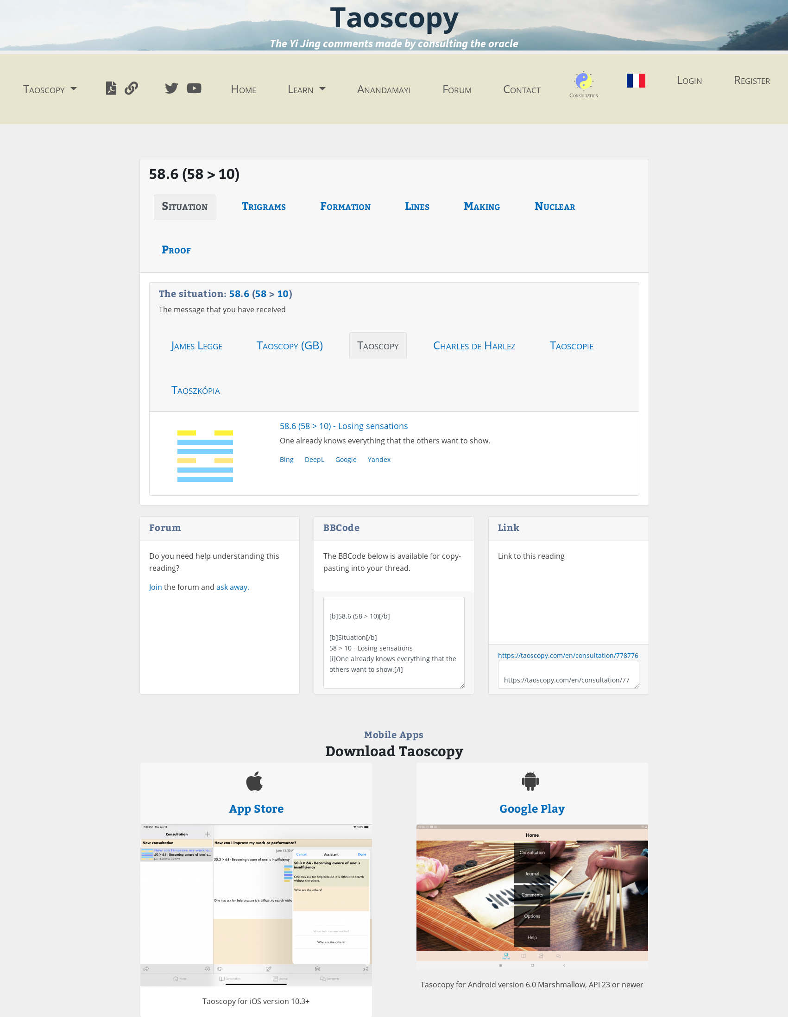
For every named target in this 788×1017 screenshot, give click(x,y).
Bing (287, 459)
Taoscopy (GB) (290, 345)
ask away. (232, 587)
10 (283, 293)
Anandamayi (384, 88)
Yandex (379, 459)
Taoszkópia (195, 389)
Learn (302, 88)
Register (752, 79)
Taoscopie (571, 345)
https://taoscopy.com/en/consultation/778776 (568, 655)
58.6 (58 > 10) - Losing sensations (344, 425)
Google (346, 459)
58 (234, 293)
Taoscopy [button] (45, 88)
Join (155, 587)
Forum (457, 88)
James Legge (196, 345)
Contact (522, 88)
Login (689, 79)
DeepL (314, 459)
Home (243, 88)
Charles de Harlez (474, 345)
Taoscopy (378, 345)
